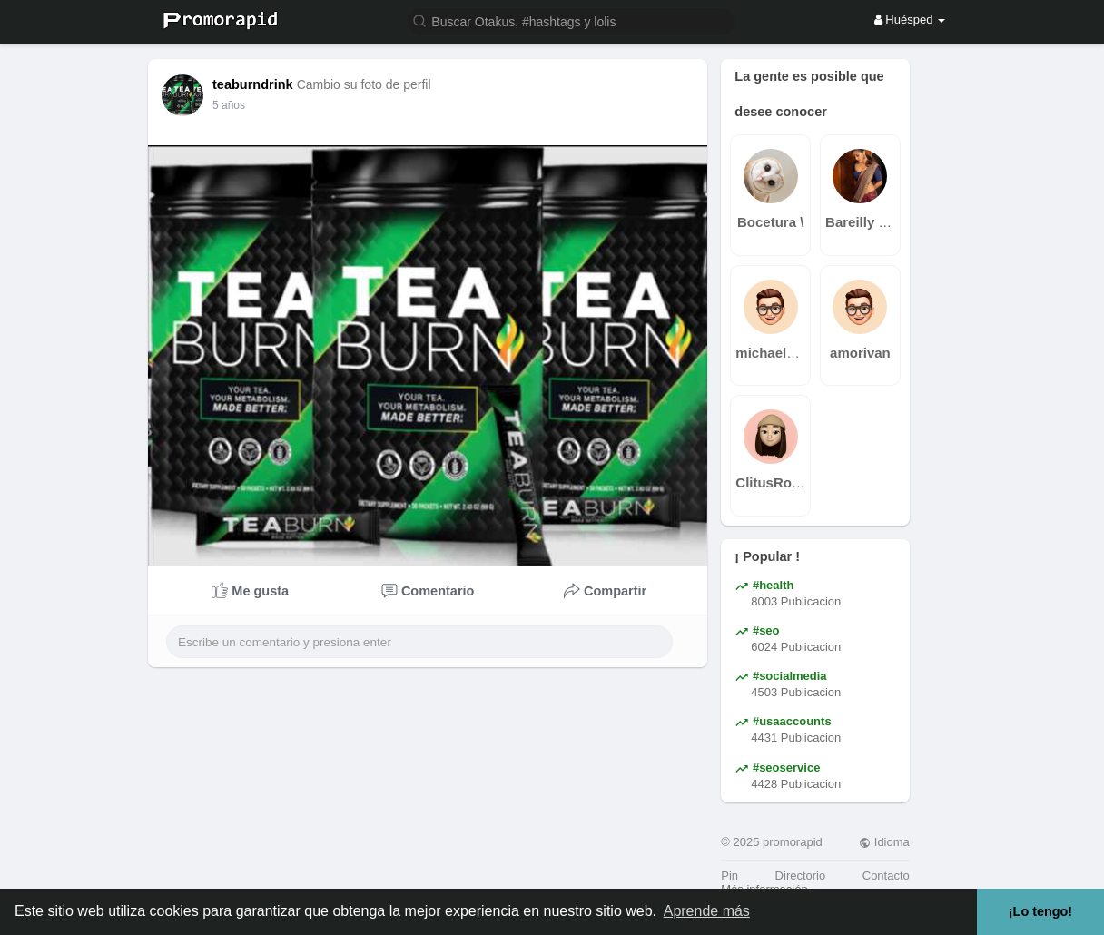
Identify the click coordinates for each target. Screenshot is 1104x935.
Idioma (884, 842)
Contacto (886, 875)
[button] (571, 20)
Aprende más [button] (707, 911)
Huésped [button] (909, 19)
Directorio (800, 875)
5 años (228, 105)
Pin (729, 875)
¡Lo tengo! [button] (1040, 911)
